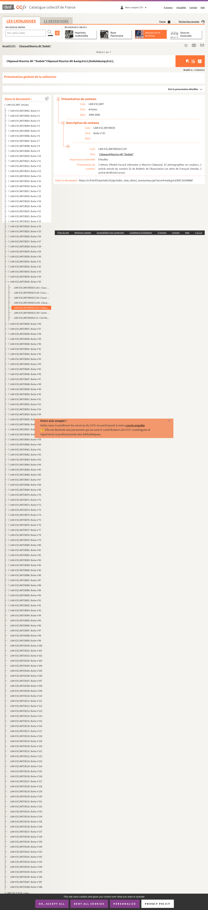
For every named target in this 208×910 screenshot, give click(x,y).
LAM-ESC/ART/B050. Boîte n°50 (25, 394)
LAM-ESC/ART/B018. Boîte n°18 (25, 196)
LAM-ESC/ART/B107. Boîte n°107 (26, 680)
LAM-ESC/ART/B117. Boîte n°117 (26, 731)
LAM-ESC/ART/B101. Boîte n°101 (26, 650)
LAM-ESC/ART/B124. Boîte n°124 (26, 766)
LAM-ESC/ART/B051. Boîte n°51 (25, 399)
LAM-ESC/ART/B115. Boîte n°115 (26, 721)
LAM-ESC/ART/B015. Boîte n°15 (25, 181)
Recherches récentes (192, 21)
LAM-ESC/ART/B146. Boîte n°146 (26, 876)
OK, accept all (52, 903)
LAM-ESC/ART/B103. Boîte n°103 (26, 660)
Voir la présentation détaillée (183, 89)
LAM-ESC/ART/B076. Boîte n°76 (25, 524)
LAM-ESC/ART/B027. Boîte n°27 (25, 241)
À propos (168, 7)
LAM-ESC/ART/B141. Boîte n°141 (26, 851)
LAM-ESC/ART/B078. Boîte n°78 (25, 534)
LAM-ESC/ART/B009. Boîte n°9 (25, 150)
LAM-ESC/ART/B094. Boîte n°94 (25, 615)
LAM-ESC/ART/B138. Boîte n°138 (26, 836)
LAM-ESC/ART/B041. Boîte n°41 (25, 348)
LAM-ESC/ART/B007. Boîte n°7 (25, 140)
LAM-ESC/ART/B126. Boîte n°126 (26, 776)
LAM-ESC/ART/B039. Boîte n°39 (25, 338)
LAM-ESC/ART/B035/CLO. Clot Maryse (32, 317)
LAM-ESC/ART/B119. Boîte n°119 (26, 741)
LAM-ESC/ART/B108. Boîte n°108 (26, 685)
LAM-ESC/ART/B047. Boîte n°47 (25, 379)
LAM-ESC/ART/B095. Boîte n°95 (25, 620)
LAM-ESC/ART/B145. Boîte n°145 (26, 871)
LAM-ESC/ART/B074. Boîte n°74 (25, 514)
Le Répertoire (56, 21)
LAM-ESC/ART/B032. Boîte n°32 (25, 266)
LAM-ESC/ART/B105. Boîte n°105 (26, 670)
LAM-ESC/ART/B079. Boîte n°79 (25, 540)
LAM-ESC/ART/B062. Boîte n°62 (25, 454)
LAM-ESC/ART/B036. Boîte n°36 (25, 323)
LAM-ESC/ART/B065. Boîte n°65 (25, 469)
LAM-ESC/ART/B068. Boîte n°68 (25, 484)
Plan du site (63, 232)
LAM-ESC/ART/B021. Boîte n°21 (25, 211)
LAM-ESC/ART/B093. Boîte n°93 (25, 610)
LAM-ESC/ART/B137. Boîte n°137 (26, 831)
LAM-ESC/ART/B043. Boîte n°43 (25, 359)
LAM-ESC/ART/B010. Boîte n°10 (25, 155)
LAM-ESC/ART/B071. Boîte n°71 (25, 499)
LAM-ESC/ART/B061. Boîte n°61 (25, 449)
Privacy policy (157, 903)
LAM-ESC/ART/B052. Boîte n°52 (25, 404)
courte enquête (135, 425)
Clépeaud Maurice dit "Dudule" (35, 46)
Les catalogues (21, 21)
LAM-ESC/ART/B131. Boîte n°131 (26, 801)
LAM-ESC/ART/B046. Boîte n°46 (25, 374)
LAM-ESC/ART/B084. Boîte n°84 (25, 565)
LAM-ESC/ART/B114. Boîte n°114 (26, 715)
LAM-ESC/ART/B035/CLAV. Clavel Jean (32, 297)
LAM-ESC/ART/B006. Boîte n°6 (25, 135)
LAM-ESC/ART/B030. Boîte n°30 (25, 256)
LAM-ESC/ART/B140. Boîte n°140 (26, 846)
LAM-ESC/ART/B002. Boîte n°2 (25, 115)
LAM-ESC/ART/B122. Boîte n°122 (26, 756)
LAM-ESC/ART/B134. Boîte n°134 (26, 816)
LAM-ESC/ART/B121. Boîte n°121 (26, 751)
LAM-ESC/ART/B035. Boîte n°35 (25, 281)
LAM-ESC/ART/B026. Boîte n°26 (25, 236)
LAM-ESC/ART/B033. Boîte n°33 (25, 271)
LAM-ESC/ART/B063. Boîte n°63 (25, 459)
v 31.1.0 (198, 232)
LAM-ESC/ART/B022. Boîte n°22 (25, 216)
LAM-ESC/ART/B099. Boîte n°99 (25, 640)
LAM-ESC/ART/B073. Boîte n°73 (25, 509)
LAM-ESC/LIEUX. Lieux (17, 892)
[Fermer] (164, 421)
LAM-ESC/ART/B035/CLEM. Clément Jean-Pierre (32, 302)
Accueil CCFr (9, 46)
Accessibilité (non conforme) (110, 232)
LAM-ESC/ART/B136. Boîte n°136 (26, 826)
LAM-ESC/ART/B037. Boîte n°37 (25, 328)
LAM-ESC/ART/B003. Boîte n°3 (25, 120)
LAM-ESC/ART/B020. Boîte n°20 (25, 206)
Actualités (181, 7)
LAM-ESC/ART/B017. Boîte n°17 (25, 191)
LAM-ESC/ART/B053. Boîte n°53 (25, 409)
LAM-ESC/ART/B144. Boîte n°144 (26, 866)
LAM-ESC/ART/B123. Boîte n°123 (26, 761)
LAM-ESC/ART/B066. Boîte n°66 (25, 474)
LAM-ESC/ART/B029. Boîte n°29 (25, 251)
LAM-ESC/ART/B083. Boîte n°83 (25, 560)
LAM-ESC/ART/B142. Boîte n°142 (26, 856)
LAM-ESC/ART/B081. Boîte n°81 (25, 550)
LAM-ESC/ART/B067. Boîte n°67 (25, 479)
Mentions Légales (82, 232)
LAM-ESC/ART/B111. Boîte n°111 (26, 700)
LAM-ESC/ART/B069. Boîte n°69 (25, 489)
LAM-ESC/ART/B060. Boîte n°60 (25, 444)
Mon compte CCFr (136, 7)
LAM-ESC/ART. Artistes (17, 104)
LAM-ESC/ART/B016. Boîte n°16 (25, 186)
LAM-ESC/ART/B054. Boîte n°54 (25, 414)
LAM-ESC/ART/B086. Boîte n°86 (25, 575)
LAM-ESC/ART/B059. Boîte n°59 (25, 439)
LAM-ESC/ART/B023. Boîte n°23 (25, 221)
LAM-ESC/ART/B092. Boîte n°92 (25, 605)
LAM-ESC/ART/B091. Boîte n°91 (25, 600)
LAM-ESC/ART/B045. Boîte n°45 (25, 369)
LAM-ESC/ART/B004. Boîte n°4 (25, 125)
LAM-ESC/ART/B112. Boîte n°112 (26, 705)
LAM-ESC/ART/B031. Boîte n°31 (25, 261)
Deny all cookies (89, 903)
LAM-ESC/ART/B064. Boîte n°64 (25, 464)
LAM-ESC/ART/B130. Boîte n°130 (26, 796)
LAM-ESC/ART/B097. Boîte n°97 (25, 630)
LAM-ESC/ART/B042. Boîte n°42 (25, 354)
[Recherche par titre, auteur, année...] (26, 33)
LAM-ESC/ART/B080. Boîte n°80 (25, 545)
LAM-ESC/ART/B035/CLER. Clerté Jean (32, 312)
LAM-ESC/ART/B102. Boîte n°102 (26, 655)
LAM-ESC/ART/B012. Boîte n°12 (25, 166)
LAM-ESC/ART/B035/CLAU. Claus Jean (32, 287)
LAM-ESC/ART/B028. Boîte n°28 (25, 246)
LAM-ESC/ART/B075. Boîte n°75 (25, 519)
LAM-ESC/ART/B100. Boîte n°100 (26, 645)
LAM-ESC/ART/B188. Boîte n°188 (26, 886)
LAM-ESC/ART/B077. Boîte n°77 (25, 529)
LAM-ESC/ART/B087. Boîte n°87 (25, 580)
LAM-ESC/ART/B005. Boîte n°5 (25, 130)
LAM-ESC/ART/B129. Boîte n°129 (26, 791)
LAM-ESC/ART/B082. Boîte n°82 (25, 555)
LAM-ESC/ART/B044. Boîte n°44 (25, 364)
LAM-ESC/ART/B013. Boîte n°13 (25, 171)
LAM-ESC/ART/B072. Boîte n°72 (25, 504)
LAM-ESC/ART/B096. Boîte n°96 (25, 625)
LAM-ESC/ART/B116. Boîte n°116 (26, 726)
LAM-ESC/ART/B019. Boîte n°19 (25, 201)
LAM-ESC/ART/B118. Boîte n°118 (26, 736)
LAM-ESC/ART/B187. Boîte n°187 (26, 881)
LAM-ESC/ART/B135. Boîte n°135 (26, 821)
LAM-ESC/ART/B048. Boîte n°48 (25, 384)
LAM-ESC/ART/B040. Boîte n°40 (25, 343)
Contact (193, 7)
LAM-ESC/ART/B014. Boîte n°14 (25, 176)
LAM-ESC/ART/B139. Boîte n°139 (26, 841)
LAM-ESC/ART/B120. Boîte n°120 (26, 746)
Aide (203, 7)
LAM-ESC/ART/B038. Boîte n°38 (25, 333)
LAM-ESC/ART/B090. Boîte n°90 (25, 595)
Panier (164, 21)
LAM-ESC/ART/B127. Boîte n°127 (26, 781)
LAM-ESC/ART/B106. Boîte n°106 (26, 675)
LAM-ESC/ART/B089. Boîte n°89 (25, 590)
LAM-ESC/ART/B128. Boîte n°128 (26, 786)
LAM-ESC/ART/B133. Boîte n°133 (26, 811)
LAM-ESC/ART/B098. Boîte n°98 (25, 635)
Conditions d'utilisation (141, 232)
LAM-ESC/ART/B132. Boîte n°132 (26, 806)
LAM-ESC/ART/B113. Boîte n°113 (26, 710)
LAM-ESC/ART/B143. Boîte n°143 (26, 861)
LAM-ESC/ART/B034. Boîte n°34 (25, 276)
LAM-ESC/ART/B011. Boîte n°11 (25, 161)
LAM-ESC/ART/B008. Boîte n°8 (25, 145)
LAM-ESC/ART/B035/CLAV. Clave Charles (32, 292)
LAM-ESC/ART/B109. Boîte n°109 (26, 690)
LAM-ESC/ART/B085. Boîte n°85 (25, 570)
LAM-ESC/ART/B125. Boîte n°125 (26, 771)
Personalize (124, 903)
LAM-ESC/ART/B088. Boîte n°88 (25, 585)
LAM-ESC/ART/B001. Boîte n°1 (25, 110)
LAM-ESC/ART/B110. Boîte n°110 (26, 695)
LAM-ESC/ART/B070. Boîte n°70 (25, 494)
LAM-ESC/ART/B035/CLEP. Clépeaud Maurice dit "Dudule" (32, 307)
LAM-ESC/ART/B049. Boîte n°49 (25, 389)
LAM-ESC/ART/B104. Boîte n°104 (26, 665)
